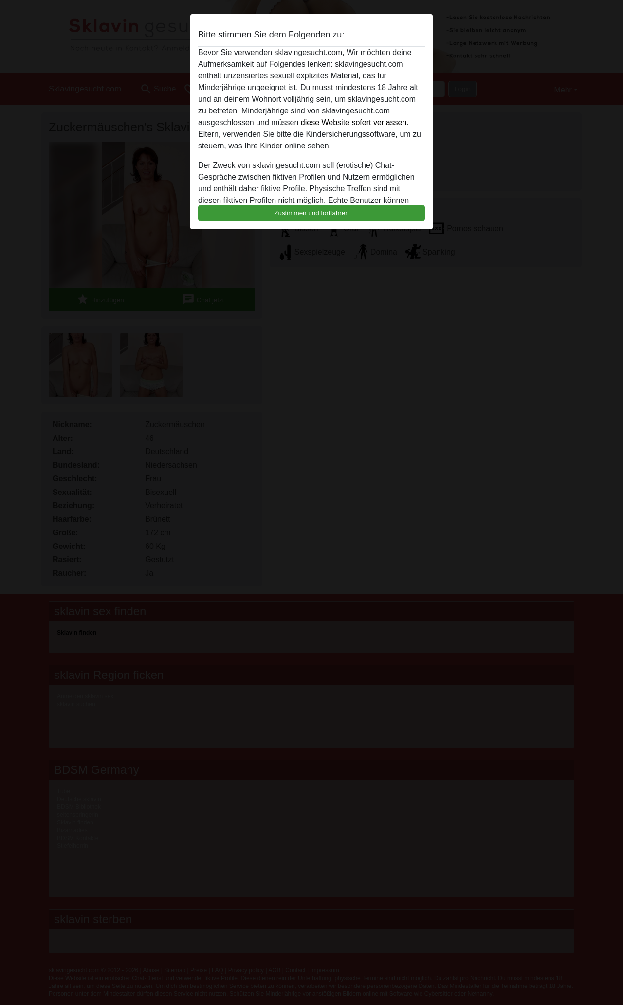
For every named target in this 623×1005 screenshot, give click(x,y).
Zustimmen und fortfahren (311, 213)
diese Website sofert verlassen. (355, 122)
